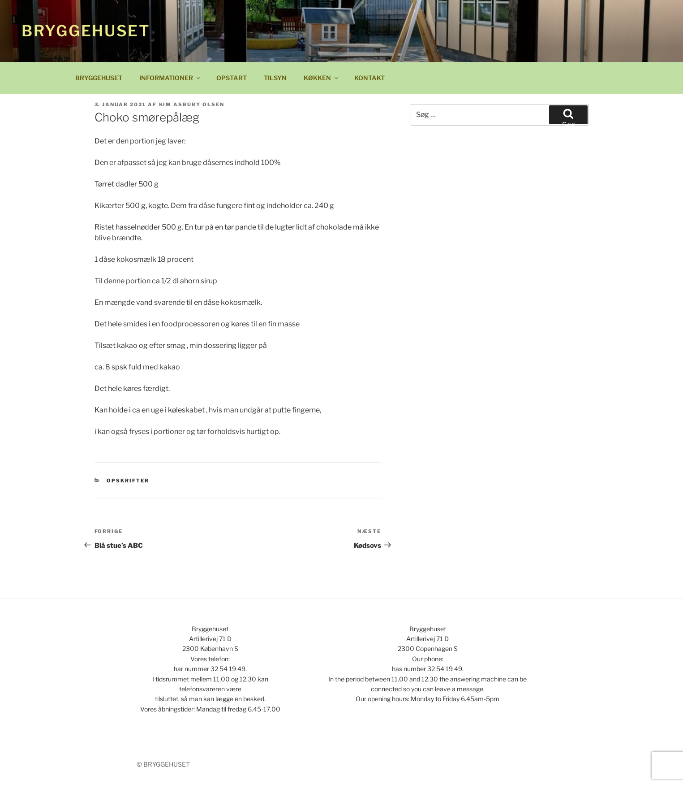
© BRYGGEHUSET (163, 764)
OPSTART (231, 78)
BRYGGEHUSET (98, 78)
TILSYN (275, 78)
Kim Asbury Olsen (192, 104)
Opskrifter (128, 480)
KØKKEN (321, 78)
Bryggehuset (85, 31)
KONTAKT (369, 78)
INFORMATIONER (170, 78)
